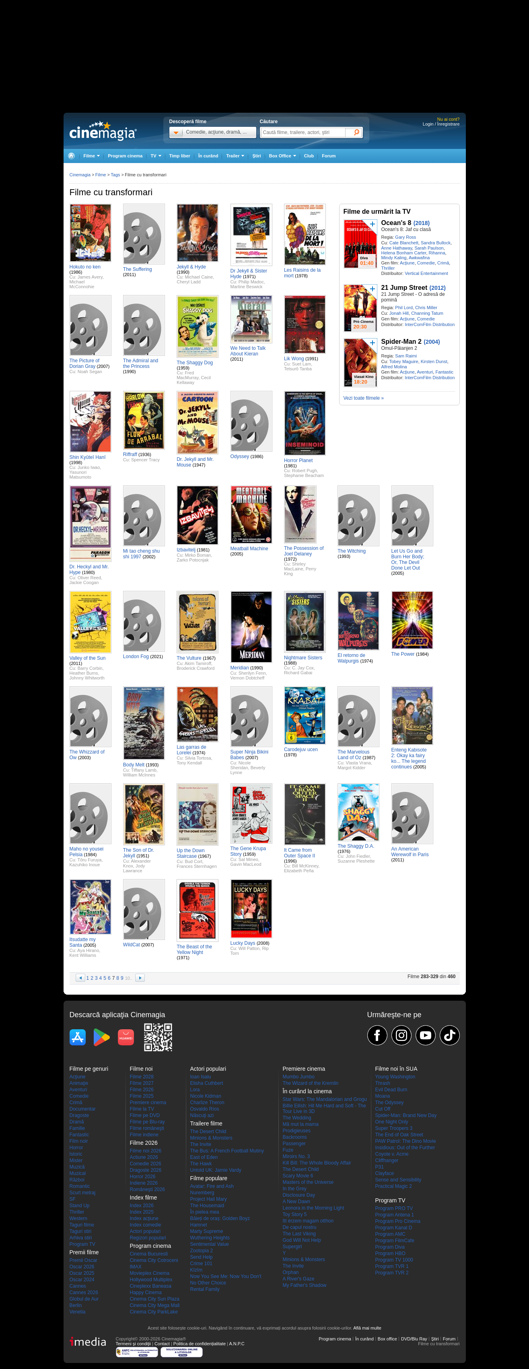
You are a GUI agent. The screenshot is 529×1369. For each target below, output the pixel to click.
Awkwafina (419, 257)
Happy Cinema (146, 1292)
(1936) (144, 454)
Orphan (291, 1272)
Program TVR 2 (392, 1273)
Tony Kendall (189, 762)
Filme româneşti (147, 1128)
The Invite (201, 1144)
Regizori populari (148, 1238)
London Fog (136, 656)
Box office (387, 1338)
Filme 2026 (142, 1089)
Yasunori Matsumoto (80, 474)
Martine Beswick (247, 286)
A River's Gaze (299, 1279)
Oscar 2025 (82, 1273)
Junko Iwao (89, 467)
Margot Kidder (351, 767)
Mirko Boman (198, 555)
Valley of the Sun (88, 658)
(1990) (183, 272)
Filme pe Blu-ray (147, 1122)
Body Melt (133, 765)
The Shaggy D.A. (356, 846)
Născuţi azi (202, 1115)
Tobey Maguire (403, 361)
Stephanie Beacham (304, 475)
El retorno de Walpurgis (351, 658)
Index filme (143, 1197)
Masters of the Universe (308, 1182)
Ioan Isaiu (200, 1077)
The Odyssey (389, 1102)
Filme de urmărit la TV (377, 211)
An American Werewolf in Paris (410, 851)
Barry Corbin (90, 668)
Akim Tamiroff (198, 663)
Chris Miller (426, 307)
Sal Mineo (248, 859)
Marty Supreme (206, 1231)
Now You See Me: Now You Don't (225, 1276)
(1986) (76, 272)
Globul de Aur (84, 1299)
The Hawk (201, 1164)
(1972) (290, 559)
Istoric (76, 1154)
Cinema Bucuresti (149, 1254)
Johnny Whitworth (87, 677)
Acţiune (407, 262)
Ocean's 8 (396, 222)
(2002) (149, 556)
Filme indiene (144, 1135)
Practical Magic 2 (393, 1186)
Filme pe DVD (145, 1115)
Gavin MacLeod (246, 864)
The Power (403, 654)
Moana (382, 1096)
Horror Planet (298, 460)
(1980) (88, 572)
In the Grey (295, 1188)
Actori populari (145, 1231)
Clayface (384, 1173)
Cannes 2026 (84, 1292)
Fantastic (444, 372)
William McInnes (139, 774)
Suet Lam (301, 363)
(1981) (290, 465)
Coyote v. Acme (392, 1154)
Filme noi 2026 (146, 1151)
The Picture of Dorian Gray (85, 363)
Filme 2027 (142, 1083)
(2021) (156, 656)
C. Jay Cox (303, 667)
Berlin (76, 1305)
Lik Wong (294, 358)
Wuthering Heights (210, 1238)
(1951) (142, 855)
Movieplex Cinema (150, 1273)
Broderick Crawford (195, 668)
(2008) (263, 943)
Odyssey (240, 456)
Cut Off (383, 1109)
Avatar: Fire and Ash (212, 1186)
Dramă (77, 1122)
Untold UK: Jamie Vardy (215, 1170)
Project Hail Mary (208, 1199)
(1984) (422, 654)
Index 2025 (142, 1212)
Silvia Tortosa (198, 758)
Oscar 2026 (82, 1267)
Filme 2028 (142, 1077)
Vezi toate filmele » (364, 398)
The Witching (352, 551)
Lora (195, 1089)
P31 (379, 1167)
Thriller (388, 268)
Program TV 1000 (394, 1260)
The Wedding (297, 1118)
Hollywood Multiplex (151, 1279)
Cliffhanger (387, 1160)
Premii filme (84, 1252)
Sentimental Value (209, 1244)
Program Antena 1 (394, 1215)
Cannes (78, 1286)
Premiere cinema (148, 1102)
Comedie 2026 (145, 1164)
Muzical (78, 1173)
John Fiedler (358, 856)
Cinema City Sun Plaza (154, 1299)
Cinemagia (80, 174)
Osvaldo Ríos (204, 1109)
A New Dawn (297, 1201)
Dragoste (79, 1115)
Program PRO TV (394, 1208)
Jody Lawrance (134, 868)
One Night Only (391, 1122)
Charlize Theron (207, 1102)
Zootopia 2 (201, 1250)
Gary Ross (405, 237)
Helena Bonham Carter (403, 252)
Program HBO (390, 1253)
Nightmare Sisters (303, 658)
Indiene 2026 (144, 1183)
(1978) (301, 275)
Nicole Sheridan (241, 765)
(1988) (290, 663)
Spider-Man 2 (401, 341)
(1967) (209, 658)
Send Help (201, 1257)
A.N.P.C (236, 1343)
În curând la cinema (307, 1091)
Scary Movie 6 (298, 1176)
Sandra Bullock (436, 242)
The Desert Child (208, 1131)
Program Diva (390, 1247)
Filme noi (141, 1068)
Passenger (294, 1143)
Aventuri (425, 372)
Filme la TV (142, 1109)
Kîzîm (196, 1270)
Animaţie (79, 1083)
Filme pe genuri (89, 1068)
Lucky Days (243, 943)
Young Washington (395, 1077)
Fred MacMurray (187, 375)
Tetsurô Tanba (298, 368)
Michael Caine (199, 277)
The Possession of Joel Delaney (304, 551)
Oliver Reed (89, 577)
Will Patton (249, 948)
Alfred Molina (394, 366)
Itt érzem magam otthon (308, 1221)
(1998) (76, 462)
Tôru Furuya (89, 859)
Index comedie (145, 1225)
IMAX (136, 1267)
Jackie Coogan (84, 582)
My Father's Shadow (305, 1285)
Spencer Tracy (145, 459)
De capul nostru (300, 1227)
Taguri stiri (81, 1231)
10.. (128, 978)
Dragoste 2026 (146, 1170)
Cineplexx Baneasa (150, 1286)
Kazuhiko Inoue (85, 864)
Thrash (382, 1083)
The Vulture (189, 658)
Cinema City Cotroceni (154, 1260)
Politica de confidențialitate (199, 1343)
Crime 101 (201, 1263)
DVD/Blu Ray (414, 1338)
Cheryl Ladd (188, 281)
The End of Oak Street (399, 1135)
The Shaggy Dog (195, 362)
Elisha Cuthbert (206, 1083)
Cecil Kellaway (194, 380)
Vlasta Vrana (358, 762)
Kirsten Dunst (434, 361)
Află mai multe (367, 1328)
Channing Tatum (427, 313)
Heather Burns (84, 673)
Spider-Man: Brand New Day (406, 1115)
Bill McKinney (305, 865)
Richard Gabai (298, 672)
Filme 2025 (142, 1096)
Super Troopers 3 (394, 1128)
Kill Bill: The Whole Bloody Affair (317, 1163)
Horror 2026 (143, 1176)
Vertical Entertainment (426, 273)
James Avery (90, 277)
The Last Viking (299, 1234)
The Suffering (137, 269)
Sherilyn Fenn (252, 673)
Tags (115, 174)
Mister (76, 1160)
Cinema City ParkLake (154, 1312)
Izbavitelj (186, 550)
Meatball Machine (249, 548)
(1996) (290, 861)
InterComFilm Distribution (430, 324)
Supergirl (292, 1246)
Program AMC (390, 1234)
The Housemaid (207, 1205)
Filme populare (209, 1178)
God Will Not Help (302, 1240)
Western (78, 1218)
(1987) (368, 757)
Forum (329, 155)
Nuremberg (202, 1193)
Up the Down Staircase (190, 853)
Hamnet (198, 1225)
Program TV (82, 1244)
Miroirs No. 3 (296, 1156)
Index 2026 (142, 1205)
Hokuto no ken (85, 267)
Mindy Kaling (394, 257)
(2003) (84, 757)
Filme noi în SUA (396, 1068)
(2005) (237, 553)
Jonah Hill (399, 313)
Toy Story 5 (295, 1214)
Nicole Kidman (205, 1096)
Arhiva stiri (81, 1238)
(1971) (249, 276)
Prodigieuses (297, 1131)
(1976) (344, 851)
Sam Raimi (406, 355)
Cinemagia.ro (103, 131)
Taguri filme (82, 1225)
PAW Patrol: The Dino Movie (405, 1141)
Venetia (78, 1312)
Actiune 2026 (144, 1157)
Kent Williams (83, 955)
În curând (208, 155)
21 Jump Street (404, 287)
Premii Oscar (83, 1260)
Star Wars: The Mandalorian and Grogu (325, 1099)
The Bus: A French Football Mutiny (227, 1151)
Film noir (79, 1141)
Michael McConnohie (82, 284)
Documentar (83, 1109)
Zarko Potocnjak (192, 560)
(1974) (366, 661)
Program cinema (125, 155)
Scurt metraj (83, 1193)
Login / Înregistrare (441, 124)
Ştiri (256, 155)
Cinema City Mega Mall (155, 1305)
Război (77, 1180)
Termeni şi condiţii (133, 1343)
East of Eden (204, 1157)
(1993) (344, 556)
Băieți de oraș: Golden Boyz (220, 1218)
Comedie (426, 262)
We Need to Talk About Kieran (248, 351)
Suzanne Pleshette (356, 861)
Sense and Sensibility (398, 1180)
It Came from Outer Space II (299, 853)
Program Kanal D (393, 1228)
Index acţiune (144, 1218)
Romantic (80, 1186)
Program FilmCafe (394, 1240)
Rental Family (205, 1289)
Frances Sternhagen (197, 866)
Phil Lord (403, 307)
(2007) (103, 366)
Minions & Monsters (211, 1138)
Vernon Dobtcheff (248, 677)
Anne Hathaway (396, 248)
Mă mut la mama (301, 1124)
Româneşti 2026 (147, 1189)
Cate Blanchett (403, 242)
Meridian (240, 668)
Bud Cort (193, 861)
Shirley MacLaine (295, 566)
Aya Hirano (88, 950)
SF (73, 1199)
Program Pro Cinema (398, 1221)
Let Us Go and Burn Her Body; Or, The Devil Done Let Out (407, 559)
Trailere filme (206, 1123)
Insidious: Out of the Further (405, 1147)
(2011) (129, 274)
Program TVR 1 (392, 1266)
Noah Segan (90, 371)
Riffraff (130, 454)
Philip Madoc (251, 281)
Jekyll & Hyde (191, 267)
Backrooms (295, 1137)
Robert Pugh (304, 470)
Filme (100, 174)
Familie (77, 1128)
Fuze (288, 1150)
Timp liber (179, 155)
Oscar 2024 (82, 1279)
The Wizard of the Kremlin (311, 1083)
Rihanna (437, 252)
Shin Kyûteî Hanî (88, 457)
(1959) (183, 367)
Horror (76, 1147)
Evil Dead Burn (391, 1089)
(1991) (311, 358)
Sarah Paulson (428, 248)
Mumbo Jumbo (299, 1077)
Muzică (77, 1167)
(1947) (199, 465)
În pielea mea (204, 1212)
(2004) (432, 342)
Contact (162, 1343)
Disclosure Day (299, 1195)
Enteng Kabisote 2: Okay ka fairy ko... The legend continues (409, 758)
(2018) (422, 223)
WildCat (131, 945)
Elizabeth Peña (299, 870)
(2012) (438, 288)
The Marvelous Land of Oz (353, 754)
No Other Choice (208, 1283)
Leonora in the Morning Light (313, 1208)
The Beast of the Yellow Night (194, 949)
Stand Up (80, 1205)
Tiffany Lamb (143, 770)
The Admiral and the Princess (140, 363)
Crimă (443, 262)
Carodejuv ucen (301, 749)
